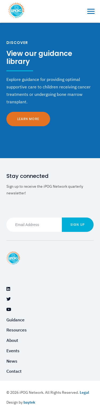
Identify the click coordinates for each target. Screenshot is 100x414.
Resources (16, 330)
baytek (29, 402)
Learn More (28, 119)
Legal (84, 392)
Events (12, 350)
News (11, 361)
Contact (14, 371)
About (12, 340)
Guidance (15, 319)
